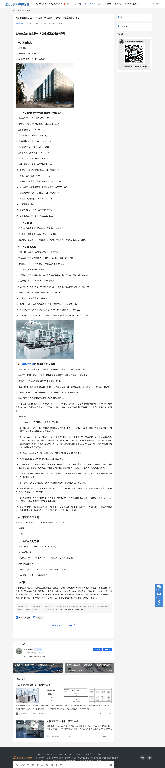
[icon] (142, 757)
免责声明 (58, 754)
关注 (97, 649)
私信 (107, 649)
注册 (158, 4)
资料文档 (39, 618)
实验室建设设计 (24, 618)
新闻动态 (78, 4)
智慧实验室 (20, 23)
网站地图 (83, 761)
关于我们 (97, 754)
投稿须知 (78, 754)
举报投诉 (48, 754)
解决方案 (55, 4)
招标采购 (108, 4)
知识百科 (89, 4)
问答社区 (136, 4)
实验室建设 (28, 364)
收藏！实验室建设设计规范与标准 (33, 685)
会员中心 (118, 4)
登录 (152, 4)
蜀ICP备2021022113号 (70, 761)
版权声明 (68, 754)
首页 (36, 4)
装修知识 (44, 713)
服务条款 (39, 754)
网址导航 (128, 4)
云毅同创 (98, 761)
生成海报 (20, 765)
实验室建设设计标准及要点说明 (63, 721)
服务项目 (43, 4)
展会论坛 (100, 4)
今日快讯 (68, 4)
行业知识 (51, 23)
